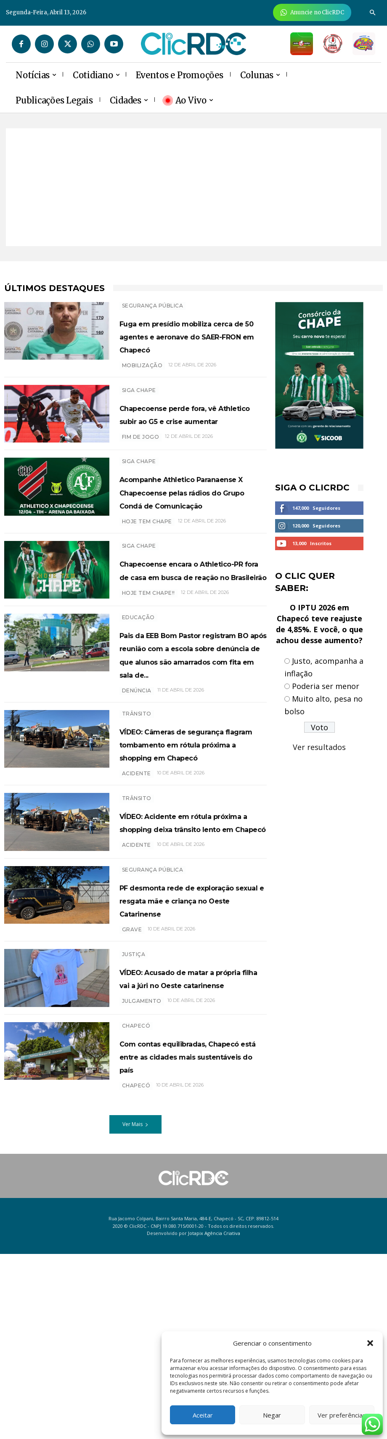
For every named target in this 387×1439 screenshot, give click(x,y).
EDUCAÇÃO (138, 690)
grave (132, 1091)
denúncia (136, 790)
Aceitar (203, 1415)
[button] (370, 1343)
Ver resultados (319, 747)
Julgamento (142, 1174)
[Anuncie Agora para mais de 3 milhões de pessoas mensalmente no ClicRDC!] (312, 12)
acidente (136, 899)
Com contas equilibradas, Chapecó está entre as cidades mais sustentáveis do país (192, 1234)
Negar (272, 1415)
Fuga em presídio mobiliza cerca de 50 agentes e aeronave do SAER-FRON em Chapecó (192, 342)
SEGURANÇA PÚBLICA (152, 305)
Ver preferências (342, 1415)
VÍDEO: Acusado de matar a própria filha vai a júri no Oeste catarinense (191, 1144)
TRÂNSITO (136, 813)
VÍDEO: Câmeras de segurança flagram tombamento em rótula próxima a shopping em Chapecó (185, 856)
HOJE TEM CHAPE (147, 571)
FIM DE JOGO (140, 461)
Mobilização (142, 378)
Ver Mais (135, 1309)
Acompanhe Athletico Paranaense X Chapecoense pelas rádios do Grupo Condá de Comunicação (191, 528)
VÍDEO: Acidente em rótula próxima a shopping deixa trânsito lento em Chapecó (192, 959)
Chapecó (136, 1198)
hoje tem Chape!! (148, 667)
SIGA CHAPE (139, 401)
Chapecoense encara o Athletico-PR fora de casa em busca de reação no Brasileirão (189, 630)
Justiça (134, 1114)
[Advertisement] (193, 187)
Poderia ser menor (325, 686)
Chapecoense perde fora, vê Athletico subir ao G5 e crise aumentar (189, 431)
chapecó (136, 1270)
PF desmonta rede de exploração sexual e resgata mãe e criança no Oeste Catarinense (189, 1054)
